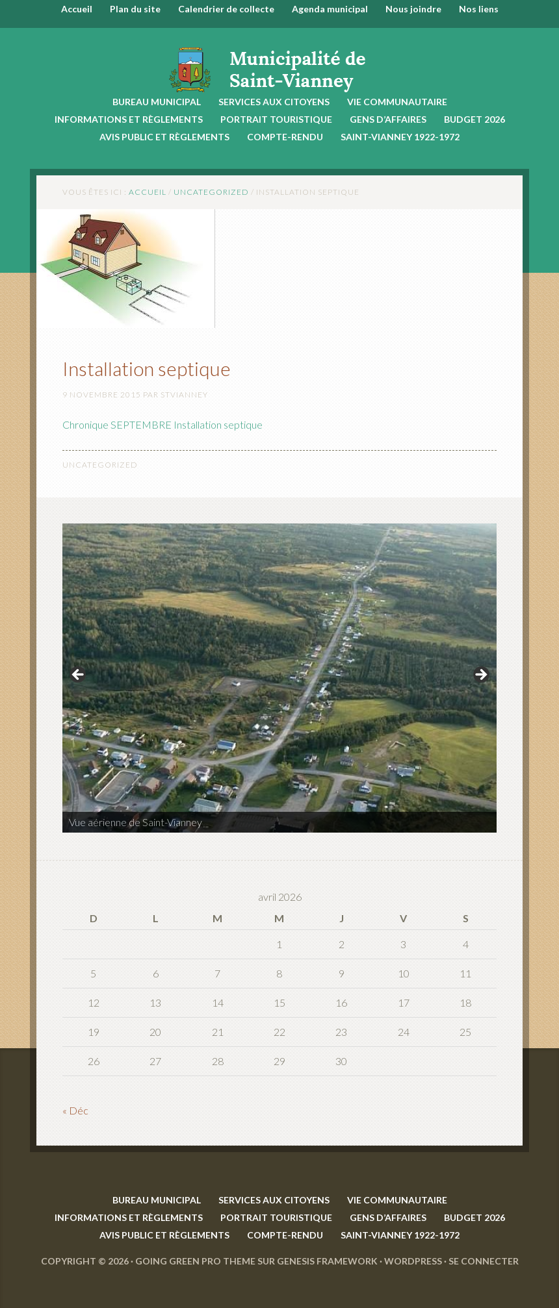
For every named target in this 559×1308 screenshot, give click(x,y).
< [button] (78, 675)
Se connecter (483, 1260)
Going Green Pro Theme (195, 1260)
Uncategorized (100, 465)
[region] (279, 679)
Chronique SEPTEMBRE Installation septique (162, 424)
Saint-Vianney (279, 61)
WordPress (413, 1260)
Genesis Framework (327, 1260)
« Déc (75, 1110)
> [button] (480, 675)
